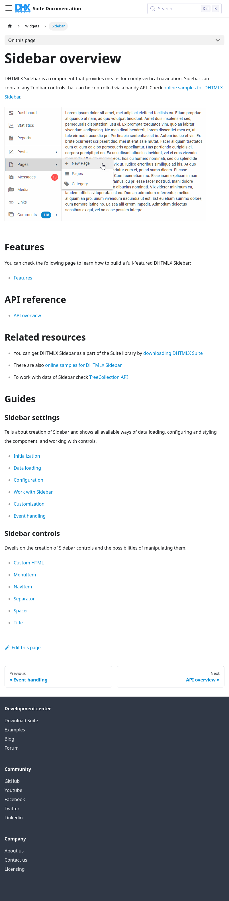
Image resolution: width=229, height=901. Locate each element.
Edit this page (23, 647)
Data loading (27, 468)
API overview (27, 315)
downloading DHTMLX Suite (173, 353)
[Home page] (10, 26)
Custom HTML (29, 563)
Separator (24, 599)
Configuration (28, 480)
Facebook (15, 799)
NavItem (23, 587)
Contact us (16, 860)
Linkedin (14, 817)
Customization (29, 504)
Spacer (21, 611)
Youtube (13, 790)
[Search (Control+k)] (184, 8)
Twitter (12, 808)
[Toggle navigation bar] (9, 8)
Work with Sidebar (33, 492)
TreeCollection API (108, 377)
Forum (12, 748)
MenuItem (25, 575)
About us (14, 851)
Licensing (15, 869)
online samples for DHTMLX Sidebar (83, 365)
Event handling (30, 516)
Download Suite (21, 720)
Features (23, 278)
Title (18, 623)
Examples (15, 730)
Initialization (27, 456)
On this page (22, 40)
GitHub (12, 781)
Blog (9, 739)
